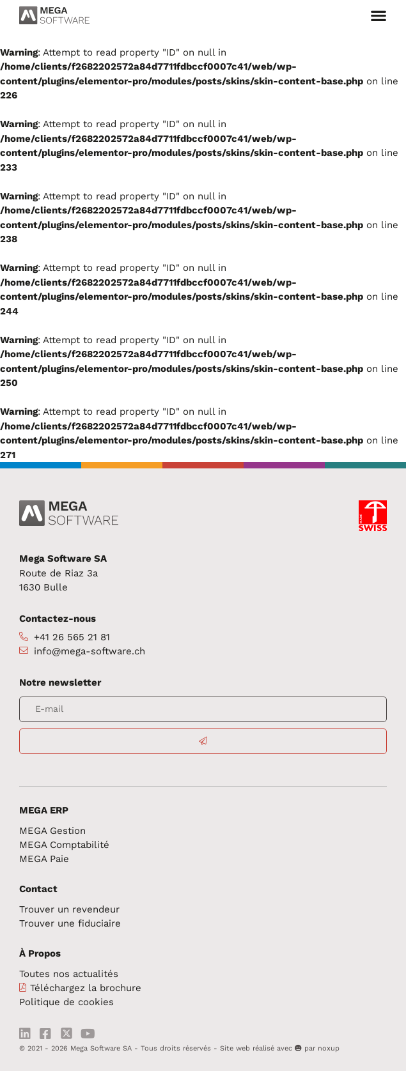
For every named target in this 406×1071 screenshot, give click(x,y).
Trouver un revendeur (69, 909)
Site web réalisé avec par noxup (280, 1048)
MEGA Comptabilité (64, 845)
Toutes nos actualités (68, 974)
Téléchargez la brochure (85, 988)
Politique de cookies (66, 1002)
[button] (378, 15)
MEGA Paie (44, 859)
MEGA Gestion (52, 830)
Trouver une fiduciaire (70, 923)
